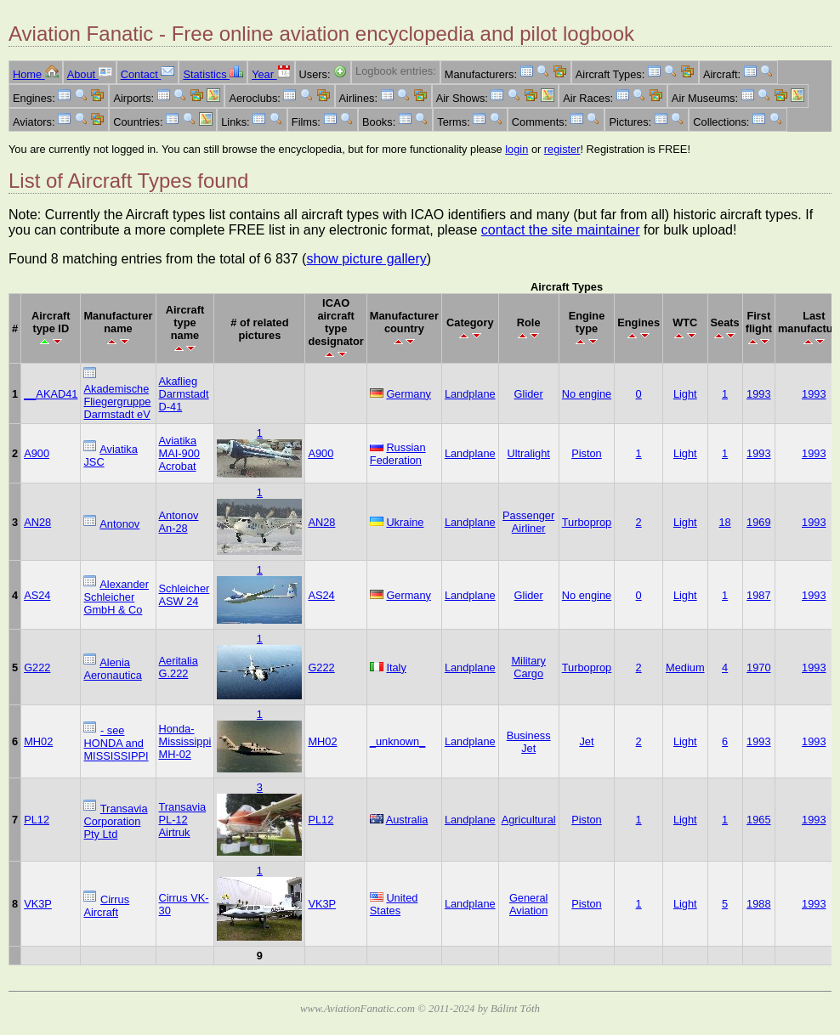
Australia (407, 819)
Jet (586, 741)
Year (271, 74)
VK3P (38, 903)
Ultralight (528, 453)
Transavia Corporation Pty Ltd (115, 821)
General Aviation (528, 904)
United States (394, 904)
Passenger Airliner (528, 521)
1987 (758, 595)
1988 (758, 903)
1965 (758, 819)
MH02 (38, 741)
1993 (758, 393)
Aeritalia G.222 (178, 667)
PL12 (36, 819)
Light (685, 393)
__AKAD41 (50, 393)
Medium (685, 667)
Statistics (213, 74)
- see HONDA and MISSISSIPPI (115, 743)
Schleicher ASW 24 (184, 595)
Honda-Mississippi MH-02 (185, 741)
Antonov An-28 (179, 521)
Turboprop (587, 522)
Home (36, 74)
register (562, 149)
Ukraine (404, 522)
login (516, 149)
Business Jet (529, 742)
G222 (37, 667)
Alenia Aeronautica (112, 669)
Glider (528, 393)
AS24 (37, 595)
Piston (586, 453)
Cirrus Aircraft (106, 906)
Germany (408, 393)
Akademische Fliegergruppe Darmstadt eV (116, 401)
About (89, 74)
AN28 (37, 522)
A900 (36, 453)
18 (725, 522)
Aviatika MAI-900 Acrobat (179, 453)
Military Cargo (528, 667)
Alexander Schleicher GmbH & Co (115, 597)
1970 (758, 667)
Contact (148, 74)
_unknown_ (397, 741)
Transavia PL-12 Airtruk (183, 819)
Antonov (119, 524)
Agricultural (529, 819)
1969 (758, 522)
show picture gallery (366, 259)
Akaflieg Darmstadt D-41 (184, 394)
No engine (586, 393)
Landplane (470, 393)
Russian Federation (398, 454)
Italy (396, 667)
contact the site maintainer (560, 230)
